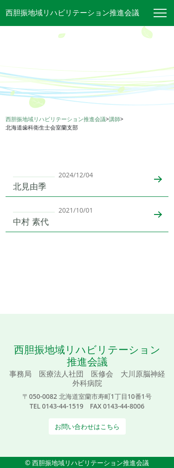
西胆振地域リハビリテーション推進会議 (72, 12)
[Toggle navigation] (164, 13)
